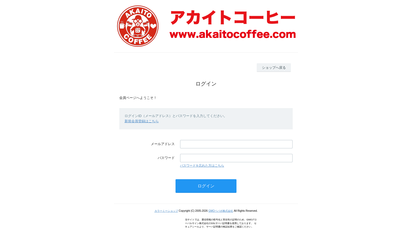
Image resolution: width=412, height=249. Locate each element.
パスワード (166, 158)
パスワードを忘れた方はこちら (202, 165)
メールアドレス (163, 144)
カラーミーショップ (166, 210)
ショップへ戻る (274, 68)
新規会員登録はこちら (142, 121)
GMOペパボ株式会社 (220, 210)
